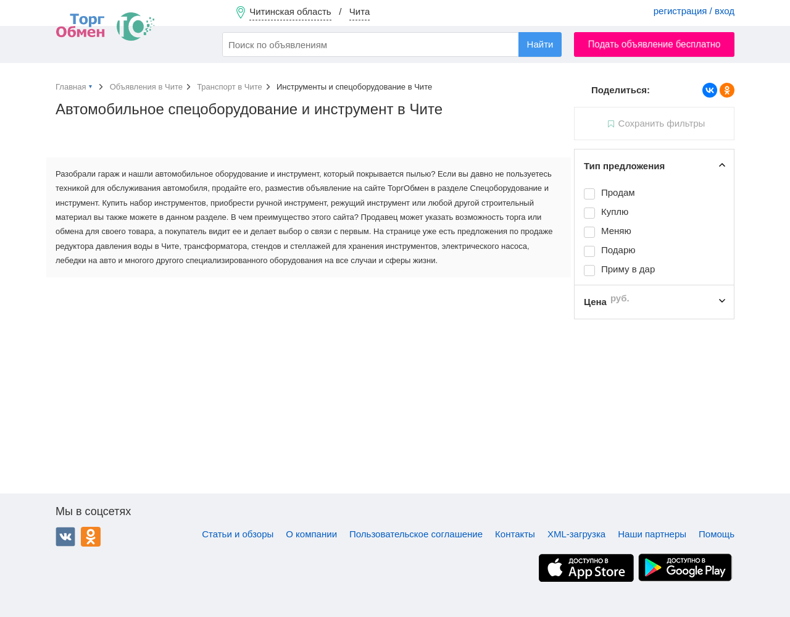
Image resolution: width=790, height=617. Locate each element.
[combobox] (392, 44)
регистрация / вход (694, 11)
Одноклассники (91, 537)
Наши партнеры (652, 534)
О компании (311, 534)
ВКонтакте (65, 537)
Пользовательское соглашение (416, 534)
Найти (540, 44)
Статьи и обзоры (237, 534)
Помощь (716, 534)
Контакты (515, 534)
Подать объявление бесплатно (654, 44)
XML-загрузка (576, 534)
